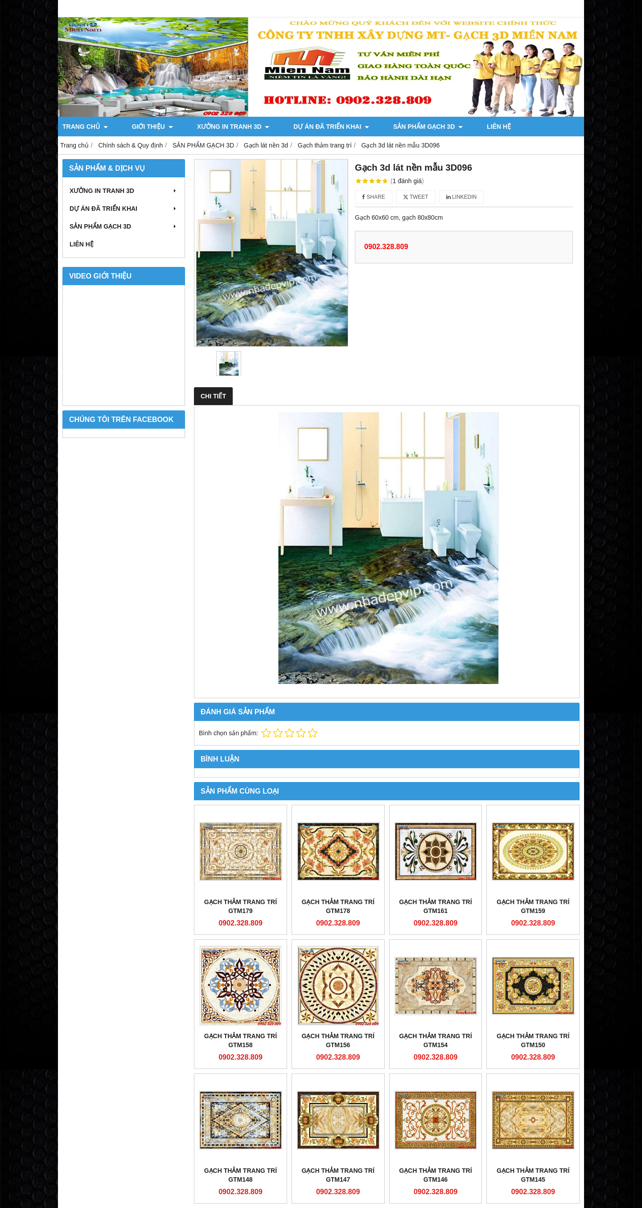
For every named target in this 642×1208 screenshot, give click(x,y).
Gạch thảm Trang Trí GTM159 (533, 906)
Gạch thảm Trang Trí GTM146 (435, 1175)
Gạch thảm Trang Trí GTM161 (435, 906)
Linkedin (461, 197)
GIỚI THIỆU (137, 126)
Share (373, 197)
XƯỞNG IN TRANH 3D (203, 126)
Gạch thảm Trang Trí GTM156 (337, 1040)
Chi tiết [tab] (213, 396)
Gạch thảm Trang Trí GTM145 (533, 1175)
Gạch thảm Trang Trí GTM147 (337, 1175)
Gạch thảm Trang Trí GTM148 (240, 1175)
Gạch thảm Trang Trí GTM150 (533, 1040)
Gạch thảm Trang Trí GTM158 (240, 1040)
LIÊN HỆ (424, 126)
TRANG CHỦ (85, 126)
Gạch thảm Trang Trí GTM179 (240, 906)
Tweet (415, 197)
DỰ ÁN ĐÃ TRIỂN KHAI (286, 126)
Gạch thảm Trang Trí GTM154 (435, 1040)
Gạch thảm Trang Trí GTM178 (337, 906)
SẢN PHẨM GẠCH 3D (368, 126)
